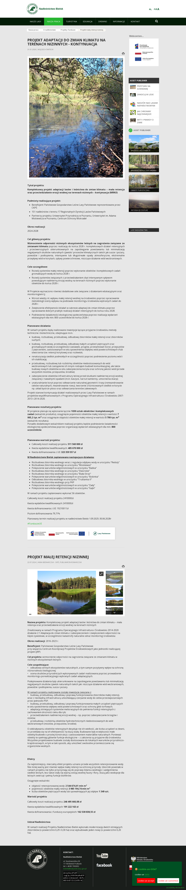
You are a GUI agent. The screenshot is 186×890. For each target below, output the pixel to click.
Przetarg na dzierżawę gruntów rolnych (147, 89)
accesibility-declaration (175, 888)
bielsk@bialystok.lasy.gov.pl (75, 868)
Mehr (147, 874)
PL (150, 9)
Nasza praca (33, 30)
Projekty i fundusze (68, 30)
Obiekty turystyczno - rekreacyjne (141, 191)
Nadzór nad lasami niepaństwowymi (147, 104)
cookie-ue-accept (146, 880)
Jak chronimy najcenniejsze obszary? (144, 114)
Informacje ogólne (139, 210)
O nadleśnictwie (49, 30)
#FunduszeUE (34, 523)
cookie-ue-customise (168, 880)
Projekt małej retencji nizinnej (91, 30)
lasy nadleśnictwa (139, 230)
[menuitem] (35, 21)
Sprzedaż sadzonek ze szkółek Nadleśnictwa (141, 151)
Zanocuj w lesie (145, 94)
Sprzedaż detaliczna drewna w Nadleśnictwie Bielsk (143, 171)
